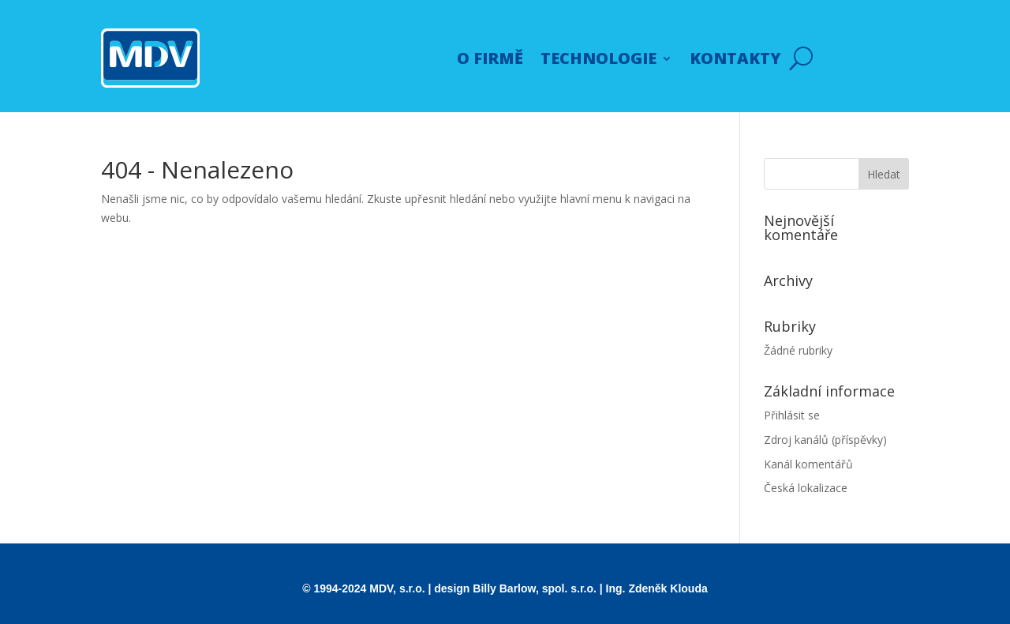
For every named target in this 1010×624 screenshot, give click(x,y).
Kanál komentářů (808, 464)
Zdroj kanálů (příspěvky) (825, 439)
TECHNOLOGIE (598, 58)
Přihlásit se (792, 415)
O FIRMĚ (490, 58)
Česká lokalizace (805, 487)
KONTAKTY (735, 58)
